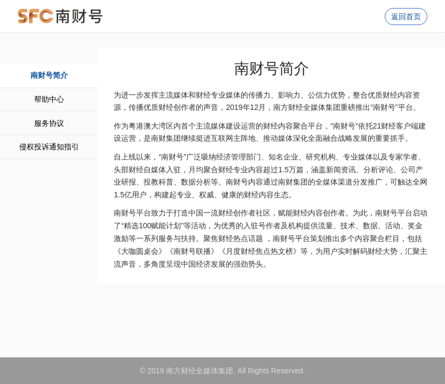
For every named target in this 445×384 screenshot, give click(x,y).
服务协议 (49, 123)
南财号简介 (49, 75)
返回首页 (406, 16)
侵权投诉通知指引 (49, 146)
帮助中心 (49, 99)
